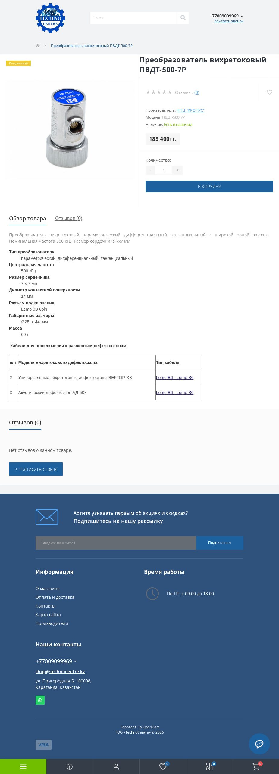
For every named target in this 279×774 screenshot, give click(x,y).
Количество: (158, 160)
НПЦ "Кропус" (191, 110)
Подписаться (219, 542)
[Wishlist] (269, 92)
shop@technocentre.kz (60, 671)
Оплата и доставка (55, 597)
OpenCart (151, 726)
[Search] (183, 18)
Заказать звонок (228, 20)
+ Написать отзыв (36, 469)
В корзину (209, 186)
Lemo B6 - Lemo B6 (175, 377)
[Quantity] (164, 170)
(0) (196, 92)
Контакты (45, 606)
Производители (52, 623)
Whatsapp (40, 700)
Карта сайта (48, 614)
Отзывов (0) (68, 218)
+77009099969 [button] (56, 661)
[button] (116, 766)
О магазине (48, 588)
